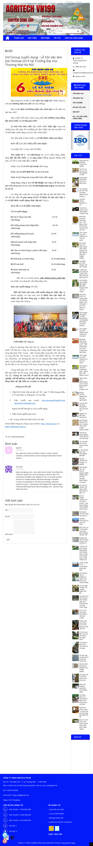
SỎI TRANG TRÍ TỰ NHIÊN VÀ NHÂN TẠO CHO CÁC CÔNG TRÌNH (84, 577)
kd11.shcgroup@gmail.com (18, 795)
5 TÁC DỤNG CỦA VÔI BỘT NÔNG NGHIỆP (83, 453)
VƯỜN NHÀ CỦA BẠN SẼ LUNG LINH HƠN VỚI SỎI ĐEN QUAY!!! (83, 273)
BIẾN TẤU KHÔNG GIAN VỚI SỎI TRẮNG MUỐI (83, 688)
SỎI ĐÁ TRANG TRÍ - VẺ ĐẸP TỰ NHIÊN (83, 461)
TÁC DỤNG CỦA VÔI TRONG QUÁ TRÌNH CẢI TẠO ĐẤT (83, 332)
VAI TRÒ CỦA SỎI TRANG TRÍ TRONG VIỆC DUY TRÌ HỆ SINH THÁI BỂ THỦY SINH (83, 601)
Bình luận (9, 534)
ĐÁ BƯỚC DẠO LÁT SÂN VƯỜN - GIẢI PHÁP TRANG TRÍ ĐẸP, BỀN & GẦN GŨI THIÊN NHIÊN (83, 250)
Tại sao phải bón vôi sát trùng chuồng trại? (83, 444)
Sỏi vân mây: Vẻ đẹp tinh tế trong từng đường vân (83, 658)
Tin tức (7, 437)
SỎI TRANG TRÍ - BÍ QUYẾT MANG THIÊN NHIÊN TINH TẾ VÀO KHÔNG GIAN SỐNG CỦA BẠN (83, 475)
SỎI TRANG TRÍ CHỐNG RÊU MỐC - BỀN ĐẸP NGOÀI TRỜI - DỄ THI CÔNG (83, 286)
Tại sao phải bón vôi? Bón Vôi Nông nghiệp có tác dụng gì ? (83, 192)
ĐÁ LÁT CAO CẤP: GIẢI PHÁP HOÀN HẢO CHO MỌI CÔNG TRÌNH (83, 724)
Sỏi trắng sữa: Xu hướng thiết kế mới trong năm (84, 677)
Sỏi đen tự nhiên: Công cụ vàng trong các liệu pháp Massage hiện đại (83, 712)
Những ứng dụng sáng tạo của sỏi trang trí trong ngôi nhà (83, 624)
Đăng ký (78, 2)
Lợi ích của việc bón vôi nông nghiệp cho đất (83, 171)
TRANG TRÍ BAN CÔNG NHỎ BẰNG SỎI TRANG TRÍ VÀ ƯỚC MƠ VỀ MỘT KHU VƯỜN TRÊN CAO (83, 553)
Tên (7, 510)
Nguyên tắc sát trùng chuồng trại (83, 415)
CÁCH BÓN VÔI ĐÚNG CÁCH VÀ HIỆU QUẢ (83, 180)
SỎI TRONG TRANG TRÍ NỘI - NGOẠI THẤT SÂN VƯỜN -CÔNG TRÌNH (84, 425)
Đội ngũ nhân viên (55, 818)
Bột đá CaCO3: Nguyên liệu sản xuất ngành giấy (83, 396)
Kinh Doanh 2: (20, 815)
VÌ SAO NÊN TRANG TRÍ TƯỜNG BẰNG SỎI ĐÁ (83, 589)
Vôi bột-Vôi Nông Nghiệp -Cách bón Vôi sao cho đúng (84, 435)
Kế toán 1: (13, 826)
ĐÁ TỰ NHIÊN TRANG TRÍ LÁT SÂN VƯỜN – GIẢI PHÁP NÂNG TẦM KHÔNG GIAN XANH (83, 502)
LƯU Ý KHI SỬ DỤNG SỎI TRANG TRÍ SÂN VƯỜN (83, 614)
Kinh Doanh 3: (20, 820)
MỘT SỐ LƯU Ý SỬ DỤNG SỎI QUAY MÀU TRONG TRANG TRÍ (83, 531)
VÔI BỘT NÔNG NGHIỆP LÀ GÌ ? (83, 202)
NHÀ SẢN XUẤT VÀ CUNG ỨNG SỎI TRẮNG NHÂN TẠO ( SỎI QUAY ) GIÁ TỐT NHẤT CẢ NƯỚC (83, 302)
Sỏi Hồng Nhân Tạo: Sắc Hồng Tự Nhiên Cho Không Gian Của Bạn (83, 699)
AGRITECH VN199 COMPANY (60, 822)
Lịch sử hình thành (56, 813)
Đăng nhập (69, 2)
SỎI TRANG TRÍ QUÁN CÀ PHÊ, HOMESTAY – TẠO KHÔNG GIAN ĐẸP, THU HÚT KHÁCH (83, 319)
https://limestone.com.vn (15, 426)
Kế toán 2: (13, 831)
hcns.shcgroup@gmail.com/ (53, 400)
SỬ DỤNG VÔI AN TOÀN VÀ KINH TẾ (84, 514)
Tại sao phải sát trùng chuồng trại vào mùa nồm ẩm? (83, 407)
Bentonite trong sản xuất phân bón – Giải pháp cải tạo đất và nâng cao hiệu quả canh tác (83, 223)
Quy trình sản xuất (56, 809)
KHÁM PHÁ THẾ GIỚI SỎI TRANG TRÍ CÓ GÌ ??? (83, 541)
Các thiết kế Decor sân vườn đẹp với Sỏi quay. (83, 645)
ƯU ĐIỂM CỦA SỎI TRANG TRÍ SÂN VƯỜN (83, 264)
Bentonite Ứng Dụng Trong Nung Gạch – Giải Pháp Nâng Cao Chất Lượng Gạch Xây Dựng (83, 346)
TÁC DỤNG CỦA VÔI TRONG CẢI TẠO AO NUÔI (83, 236)
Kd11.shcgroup (14, 800)
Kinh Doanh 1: (20, 809)
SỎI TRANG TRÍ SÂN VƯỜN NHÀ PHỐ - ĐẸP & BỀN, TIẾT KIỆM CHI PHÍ (84, 370)
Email (7, 516)
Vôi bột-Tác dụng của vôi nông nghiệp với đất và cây (83, 210)
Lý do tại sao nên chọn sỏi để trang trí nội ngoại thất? (83, 635)
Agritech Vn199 (80, 76)
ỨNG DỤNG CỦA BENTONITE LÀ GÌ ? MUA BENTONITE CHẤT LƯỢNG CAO (83, 383)
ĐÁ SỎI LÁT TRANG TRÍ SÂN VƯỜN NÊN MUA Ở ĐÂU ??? (83, 489)
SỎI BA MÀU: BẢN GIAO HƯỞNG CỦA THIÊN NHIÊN (83, 667)
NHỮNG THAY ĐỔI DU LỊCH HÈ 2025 (84, 521)
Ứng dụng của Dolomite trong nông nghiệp (84, 163)
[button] (72, 140)
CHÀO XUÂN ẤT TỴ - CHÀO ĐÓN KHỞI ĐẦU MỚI (83, 566)
